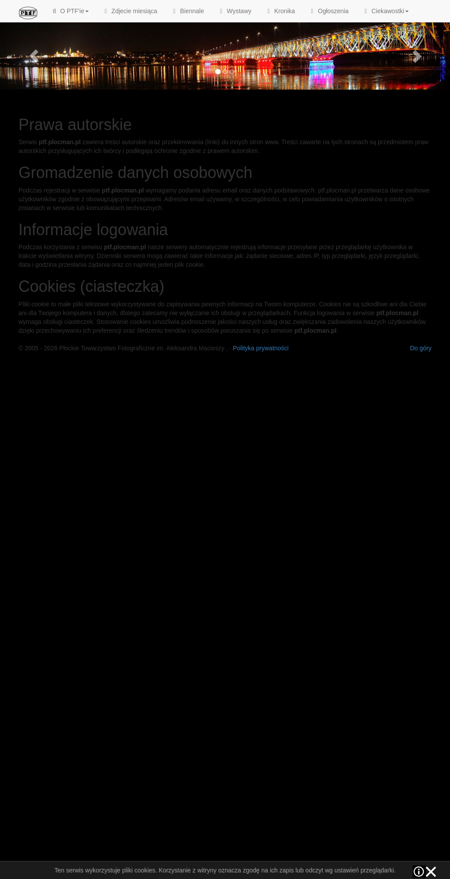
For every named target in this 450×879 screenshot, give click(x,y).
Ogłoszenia (328, 11)
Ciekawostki (385, 11)
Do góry (421, 348)
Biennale (187, 11)
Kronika (280, 11)
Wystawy (234, 11)
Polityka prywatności (261, 348)
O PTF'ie (70, 11)
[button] (34, 56)
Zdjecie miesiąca (129, 11)
